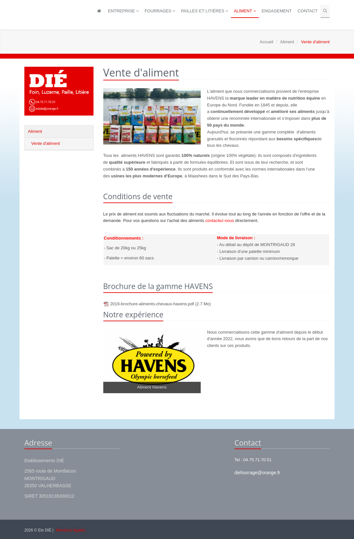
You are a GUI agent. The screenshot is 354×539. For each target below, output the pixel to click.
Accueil (266, 41)
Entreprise (123, 10)
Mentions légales (70, 530)
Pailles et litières (204, 10)
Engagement (277, 10)
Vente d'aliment (45, 143)
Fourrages (160, 10)
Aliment (245, 10)
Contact (307, 10)
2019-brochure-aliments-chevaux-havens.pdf (160, 303)
